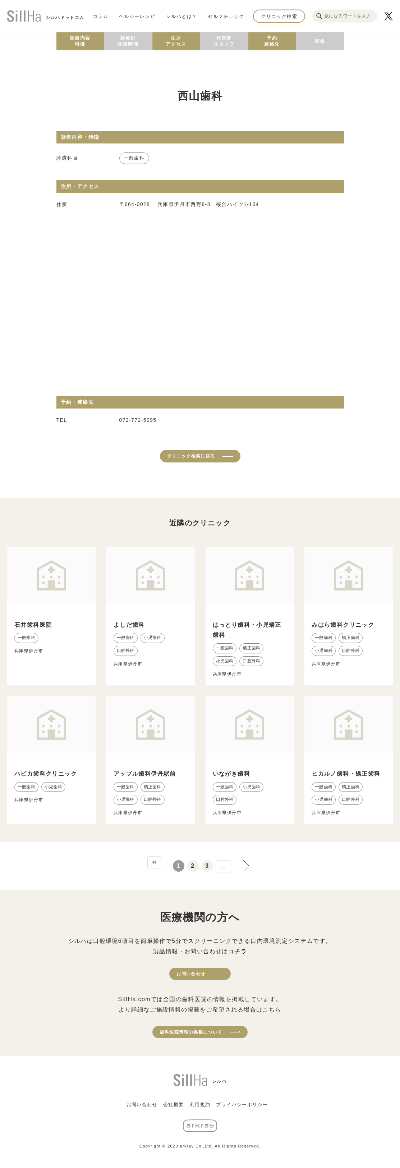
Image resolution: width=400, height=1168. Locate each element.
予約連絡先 (272, 41)
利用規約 (200, 1104)
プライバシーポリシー (242, 1104)
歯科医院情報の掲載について (191, 1032)
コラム (100, 16)
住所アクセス (176, 41)
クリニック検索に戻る (191, 455)
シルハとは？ (181, 16)
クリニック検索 (279, 16)
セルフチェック (226, 16)
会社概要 (173, 1104)
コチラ (237, 951)
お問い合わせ (190, 973)
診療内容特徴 (80, 41)
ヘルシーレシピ (137, 16)
